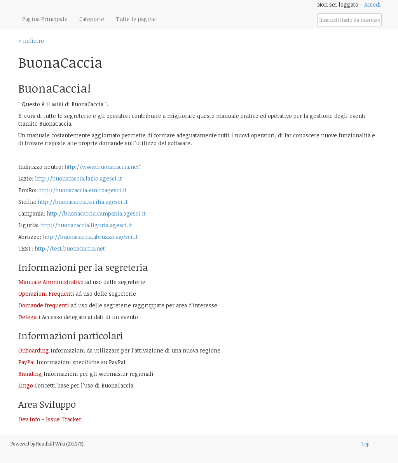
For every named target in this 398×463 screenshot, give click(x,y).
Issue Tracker (63, 419)
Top (365, 443)
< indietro (31, 40)
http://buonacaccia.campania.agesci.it (96, 213)
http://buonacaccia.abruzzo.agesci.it (90, 236)
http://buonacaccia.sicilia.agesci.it (83, 201)
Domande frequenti (43, 305)
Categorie (91, 19)
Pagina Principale (45, 19)
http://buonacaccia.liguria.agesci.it (86, 225)
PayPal (26, 362)
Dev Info (29, 419)
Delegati (29, 317)
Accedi (372, 4)
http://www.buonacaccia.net (102, 166)
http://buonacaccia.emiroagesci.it (82, 190)
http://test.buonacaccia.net (70, 248)
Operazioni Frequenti (46, 293)
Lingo (25, 385)
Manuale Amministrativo (51, 282)
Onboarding (33, 350)
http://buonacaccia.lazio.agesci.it (78, 178)
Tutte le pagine (136, 19)
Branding (30, 373)
